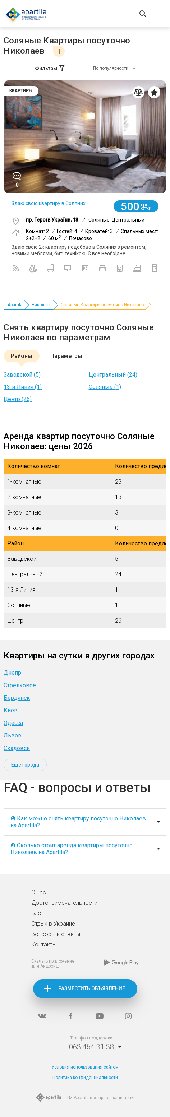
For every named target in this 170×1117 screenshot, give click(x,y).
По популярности (110, 68)
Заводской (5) (22, 374)
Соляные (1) (105, 386)
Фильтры (50, 68)
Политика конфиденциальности (85, 1077)
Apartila (15, 304)
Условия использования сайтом (85, 1067)
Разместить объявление (91, 988)
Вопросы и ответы (55, 934)
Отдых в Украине (53, 923)
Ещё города (25, 765)
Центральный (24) (113, 374)
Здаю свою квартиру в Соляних (49, 203)
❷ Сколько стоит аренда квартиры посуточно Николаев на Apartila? (71, 849)
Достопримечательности (64, 902)
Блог (37, 913)
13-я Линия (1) (23, 386)
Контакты (43, 944)
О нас (38, 892)
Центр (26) (18, 399)
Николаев (42, 304)
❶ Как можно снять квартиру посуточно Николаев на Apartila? (78, 822)
